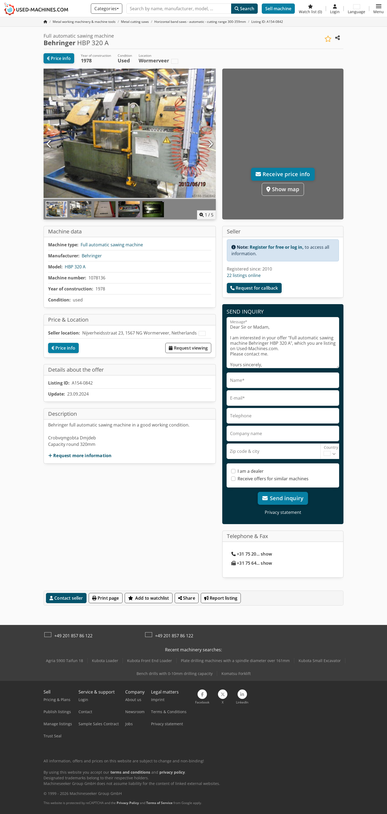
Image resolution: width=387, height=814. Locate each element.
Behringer (92, 256)
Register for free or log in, (277, 247)
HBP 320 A (75, 267)
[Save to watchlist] (328, 38)
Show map (282, 189)
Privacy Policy (128, 803)
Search (244, 9)
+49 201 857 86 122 (73, 636)
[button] (378, 8)
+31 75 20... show (251, 554)
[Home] (84, 21)
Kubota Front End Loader (149, 660)
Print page (105, 598)
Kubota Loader (105, 660)
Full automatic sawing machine (112, 245)
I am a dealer (251, 471)
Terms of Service (159, 803)
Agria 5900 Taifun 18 (64, 660)
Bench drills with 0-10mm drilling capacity (175, 673)
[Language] (356, 8)
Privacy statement (283, 512)
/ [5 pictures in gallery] (206, 215)
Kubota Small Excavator (320, 660)
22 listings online (244, 275)
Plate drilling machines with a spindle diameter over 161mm (235, 660)
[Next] (210, 144)
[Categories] (106, 8)
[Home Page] (45, 21)
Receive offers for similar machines (273, 479)
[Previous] (49, 144)
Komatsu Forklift (236, 673)
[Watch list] (310, 8)
